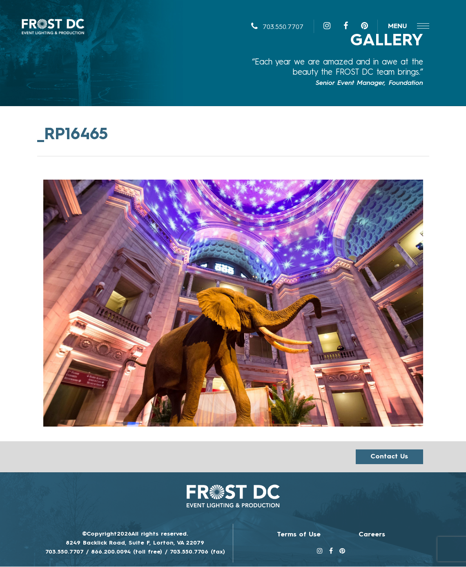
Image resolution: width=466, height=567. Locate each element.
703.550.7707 (277, 28)
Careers (372, 535)
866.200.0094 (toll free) (126, 552)
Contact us (389, 457)
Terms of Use (299, 535)
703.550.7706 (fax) (197, 552)
